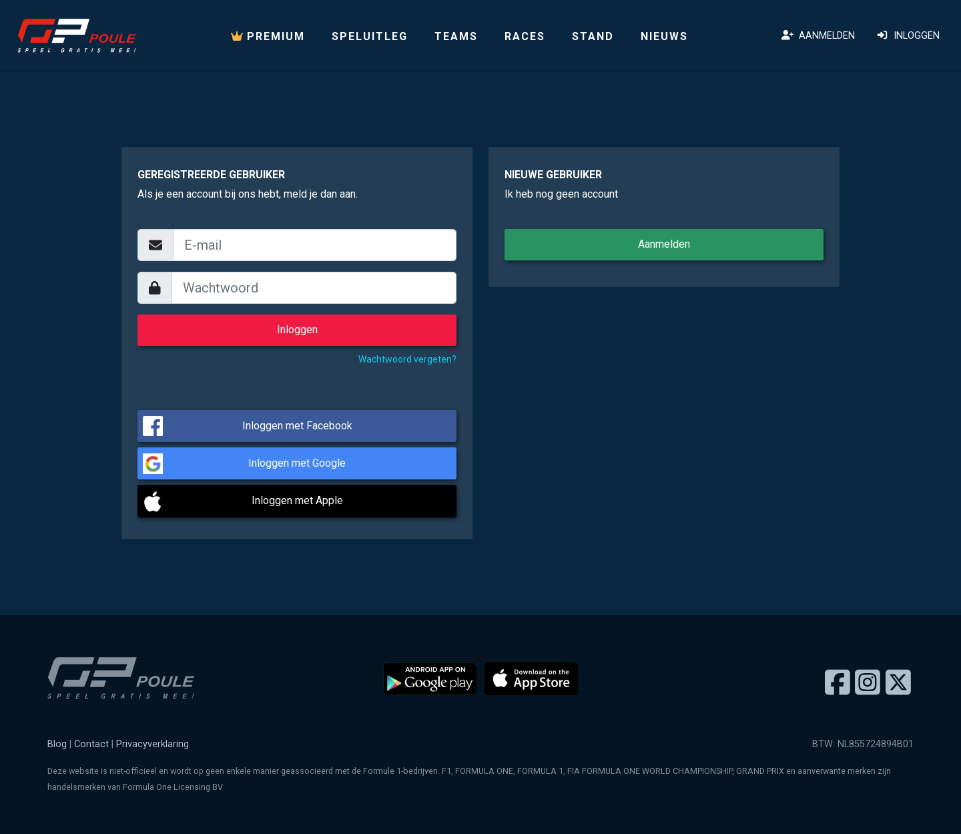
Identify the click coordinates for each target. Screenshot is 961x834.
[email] (314, 245)
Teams (456, 36)
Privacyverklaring (152, 744)
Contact (91, 744)
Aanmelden (818, 35)
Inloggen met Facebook (297, 425)
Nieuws (664, 36)
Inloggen (908, 35)
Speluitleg (370, 36)
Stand (593, 36)
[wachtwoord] (314, 288)
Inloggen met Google (297, 463)
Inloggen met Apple (297, 500)
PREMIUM (268, 36)
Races (525, 36)
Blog (57, 744)
